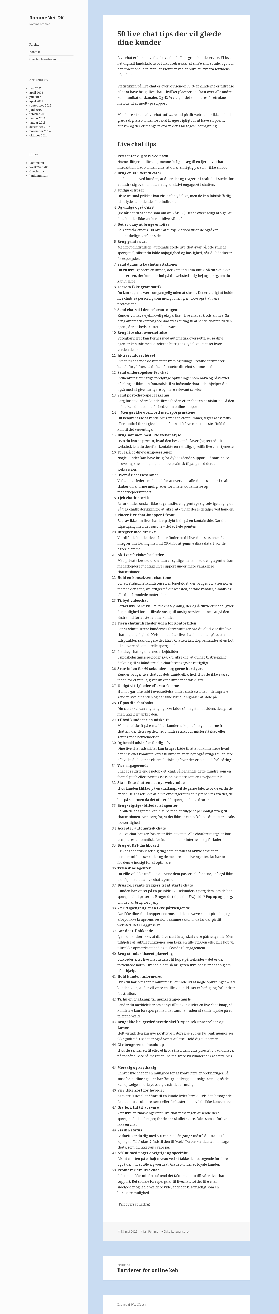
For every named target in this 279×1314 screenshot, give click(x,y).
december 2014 (39, 127)
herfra (144, 1204)
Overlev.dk (36, 171)
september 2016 (40, 105)
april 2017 (36, 101)
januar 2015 (37, 123)
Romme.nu (36, 163)
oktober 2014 (38, 135)
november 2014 (40, 131)
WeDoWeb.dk (38, 167)
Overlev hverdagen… (43, 59)
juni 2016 (35, 110)
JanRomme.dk (38, 176)
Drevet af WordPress (131, 1305)
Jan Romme (150, 1231)
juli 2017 (35, 97)
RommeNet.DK (46, 17)
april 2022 (36, 93)
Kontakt (34, 52)
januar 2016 (37, 118)
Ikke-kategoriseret (176, 1231)
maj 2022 (35, 88)
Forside (34, 44)
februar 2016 (38, 114)
